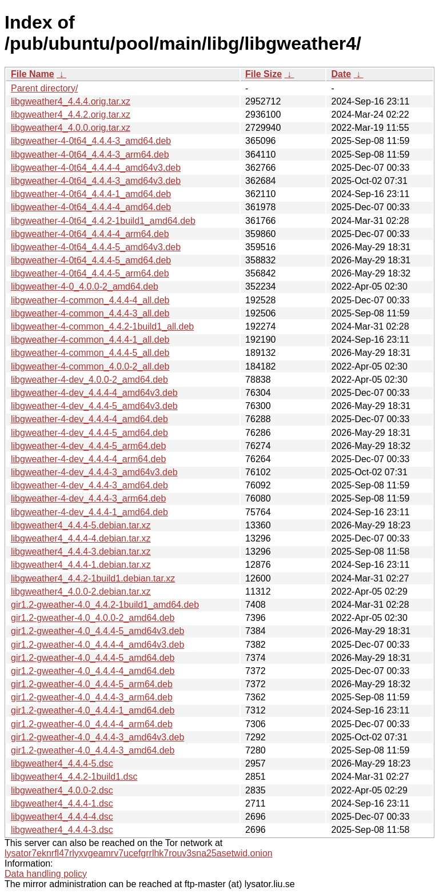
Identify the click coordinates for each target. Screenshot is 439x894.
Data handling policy (46, 874)
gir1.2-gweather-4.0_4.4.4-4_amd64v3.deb (97, 645)
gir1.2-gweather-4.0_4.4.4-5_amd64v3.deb (97, 631)
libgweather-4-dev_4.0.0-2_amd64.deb (89, 379)
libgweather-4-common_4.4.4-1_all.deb (90, 339)
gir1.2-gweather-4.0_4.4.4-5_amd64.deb (92, 658)
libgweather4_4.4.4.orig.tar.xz (70, 101)
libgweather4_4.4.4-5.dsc (62, 763)
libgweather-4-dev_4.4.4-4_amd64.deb (89, 419)
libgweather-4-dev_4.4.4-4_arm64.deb (88, 459)
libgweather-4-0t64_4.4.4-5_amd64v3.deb (96, 247)
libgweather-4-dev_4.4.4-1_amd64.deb (89, 512)
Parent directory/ (44, 88)
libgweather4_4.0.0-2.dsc (62, 790)
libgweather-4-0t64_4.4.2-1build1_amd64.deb (103, 221)
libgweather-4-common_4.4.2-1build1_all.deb (102, 326)
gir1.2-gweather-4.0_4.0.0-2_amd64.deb (92, 618)
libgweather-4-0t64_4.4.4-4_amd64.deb (91, 207)
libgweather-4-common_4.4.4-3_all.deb (90, 313)
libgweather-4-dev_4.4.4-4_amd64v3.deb (94, 393)
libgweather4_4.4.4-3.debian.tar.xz (81, 551)
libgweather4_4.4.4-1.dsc (62, 803)
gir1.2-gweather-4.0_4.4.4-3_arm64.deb (92, 697)
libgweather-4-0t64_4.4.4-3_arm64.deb (90, 154)
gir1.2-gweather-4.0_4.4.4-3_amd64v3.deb (97, 737)
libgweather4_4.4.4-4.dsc (62, 816)
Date (341, 74)
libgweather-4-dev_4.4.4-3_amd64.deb (89, 485)
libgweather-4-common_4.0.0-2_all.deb (90, 366)
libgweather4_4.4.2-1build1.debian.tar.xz (93, 578)
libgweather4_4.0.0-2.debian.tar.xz (81, 591)
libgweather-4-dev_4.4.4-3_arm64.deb (88, 498)
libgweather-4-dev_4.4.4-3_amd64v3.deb (94, 472)
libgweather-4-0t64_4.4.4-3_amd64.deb (91, 141)
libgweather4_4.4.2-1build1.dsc (74, 776)
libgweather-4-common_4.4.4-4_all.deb (90, 300)
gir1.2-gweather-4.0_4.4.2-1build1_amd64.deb (105, 605)
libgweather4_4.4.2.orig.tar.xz (70, 114)
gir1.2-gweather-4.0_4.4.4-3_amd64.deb (92, 750)
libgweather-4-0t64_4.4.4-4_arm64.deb (90, 234)
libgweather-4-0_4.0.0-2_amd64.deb (84, 286)
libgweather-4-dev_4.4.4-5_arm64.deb (88, 446)
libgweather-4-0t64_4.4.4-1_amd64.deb (91, 194)
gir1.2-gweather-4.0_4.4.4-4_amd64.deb (92, 671)
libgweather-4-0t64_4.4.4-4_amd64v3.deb (96, 168)
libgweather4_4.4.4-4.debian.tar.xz (81, 538)
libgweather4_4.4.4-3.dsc (62, 830)
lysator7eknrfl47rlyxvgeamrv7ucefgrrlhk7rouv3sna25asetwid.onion (139, 853)
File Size (263, 74)
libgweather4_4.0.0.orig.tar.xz (70, 128)
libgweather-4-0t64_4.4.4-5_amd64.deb (91, 260)
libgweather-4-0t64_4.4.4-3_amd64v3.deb (96, 181)
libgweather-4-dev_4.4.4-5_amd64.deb (89, 433)
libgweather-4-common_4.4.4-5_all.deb (90, 353)
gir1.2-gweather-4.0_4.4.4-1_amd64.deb (92, 710)
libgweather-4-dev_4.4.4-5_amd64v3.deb (94, 406)
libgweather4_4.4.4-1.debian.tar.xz (81, 565)
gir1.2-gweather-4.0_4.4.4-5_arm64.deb (92, 684)
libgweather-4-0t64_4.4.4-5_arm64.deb (90, 273)
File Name (32, 74)
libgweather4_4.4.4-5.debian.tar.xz (81, 525)
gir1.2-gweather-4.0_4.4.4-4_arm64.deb (92, 724)
